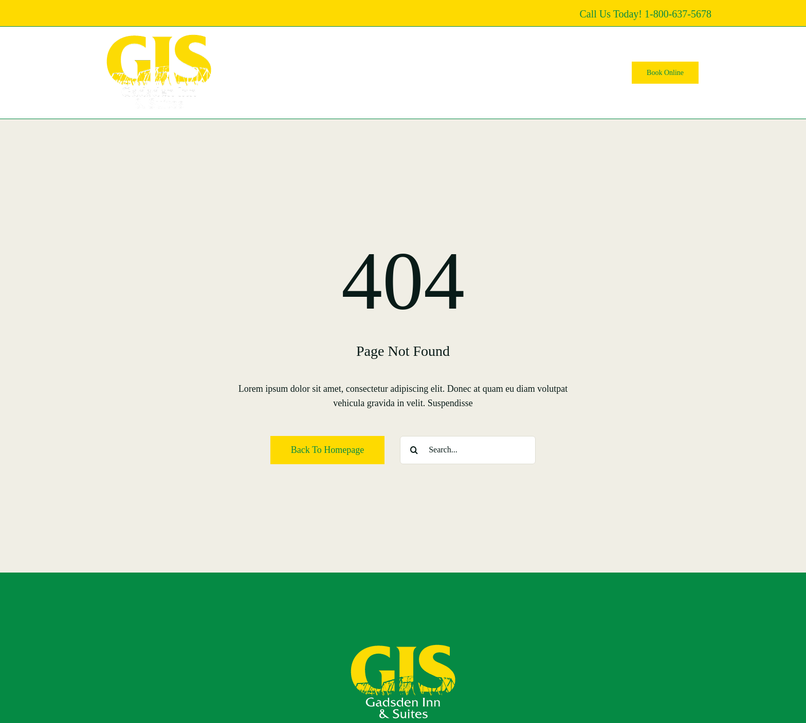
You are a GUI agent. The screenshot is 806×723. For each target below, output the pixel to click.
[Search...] (468, 450)
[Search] (414, 450)
